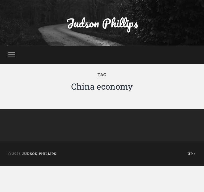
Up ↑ (192, 153)
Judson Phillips (102, 22)
